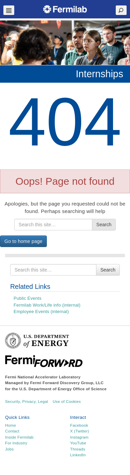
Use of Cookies (67, 401)
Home (10, 425)
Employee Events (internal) (41, 311)
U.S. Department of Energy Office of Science (63, 389)
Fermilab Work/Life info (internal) (47, 305)
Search (103, 224)
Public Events (27, 298)
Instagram (79, 437)
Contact (12, 431)
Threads (78, 449)
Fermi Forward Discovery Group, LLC (67, 382)
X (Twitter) (79, 431)
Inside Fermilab (19, 437)
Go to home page (23, 241)
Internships (99, 73)
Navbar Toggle (8, 10)
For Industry (16, 443)
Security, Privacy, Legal (26, 401)
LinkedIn (78, 455)
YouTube (78, 443)
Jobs (9, 449)
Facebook (79, 425)
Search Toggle (121, 10)
